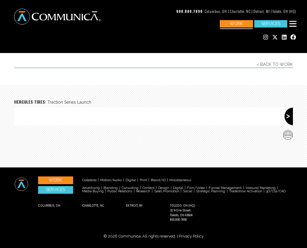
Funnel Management (225, 188)
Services (270, 23)
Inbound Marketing (261, 188)
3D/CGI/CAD (276, 191)
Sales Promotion (166, 191)
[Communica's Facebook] (293, 37)
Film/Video (196, 188)
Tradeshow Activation (245, 191)
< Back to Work (275, 64)
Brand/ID (158, 180)
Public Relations (119, 191)
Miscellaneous (180, 180)
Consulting (130, 188)
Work (236, 23)
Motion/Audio (111, 180)
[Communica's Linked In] (284, 37)
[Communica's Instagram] (265, 37)
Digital (131, 180)
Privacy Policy (191, 236)
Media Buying (93, 191)
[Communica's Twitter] (275, 37)
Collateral (89, 180)
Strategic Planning (210, 191)
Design (163, 188)
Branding (110, 188)
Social (187, 191)
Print (143, 180)
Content (148, 188)
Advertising (91, 188)
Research (143, 191)
